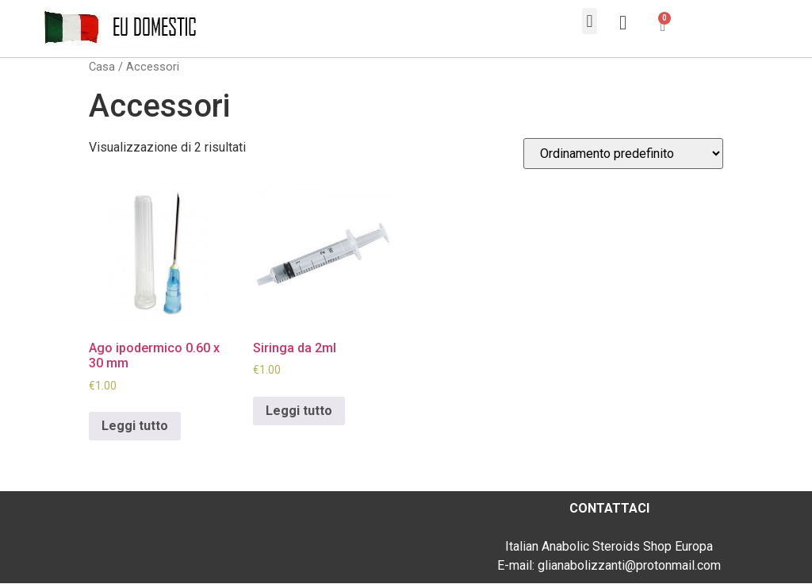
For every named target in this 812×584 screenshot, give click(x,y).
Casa (102, 67)
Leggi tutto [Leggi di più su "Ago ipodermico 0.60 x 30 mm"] (135, 425)
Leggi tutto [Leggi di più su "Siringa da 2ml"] (299, 410)
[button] (589, 21)
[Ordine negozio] (623, 153)
